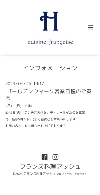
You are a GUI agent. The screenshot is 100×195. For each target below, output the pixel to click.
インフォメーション (50, 68)
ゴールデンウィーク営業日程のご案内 (48, 94)
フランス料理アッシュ (50, 166)
